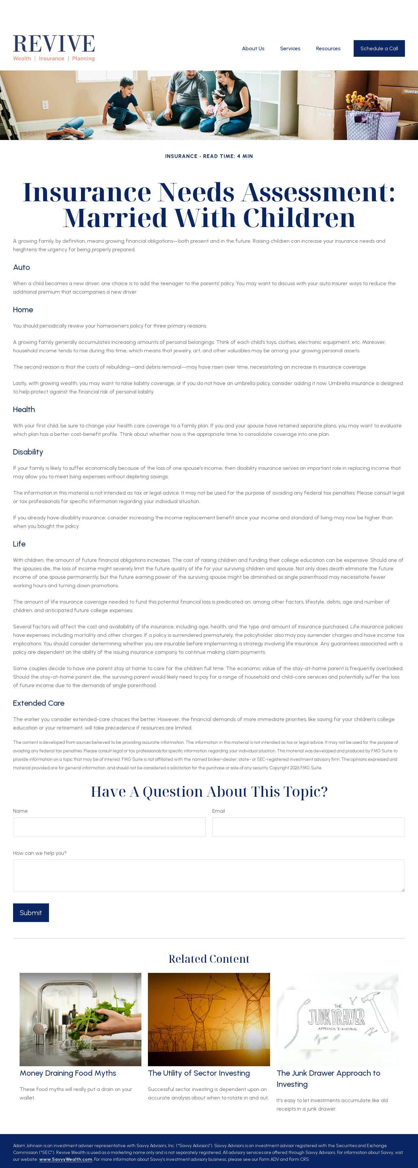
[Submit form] (31, 886)
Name (20, 785)
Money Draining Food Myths (68, 1047)
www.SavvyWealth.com (65, 1133)
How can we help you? (40, 827)
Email (218, 785)
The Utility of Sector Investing (199, 1047)
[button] (253, 22)
